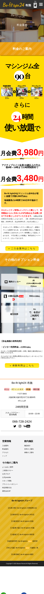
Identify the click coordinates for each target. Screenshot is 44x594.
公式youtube (6, 477)
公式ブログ (6, 474)
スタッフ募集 (7, 481)
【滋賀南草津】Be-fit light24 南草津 (22, 541)
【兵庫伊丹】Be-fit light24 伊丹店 (22, 514)
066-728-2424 (22, 421)
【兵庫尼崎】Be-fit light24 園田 (22, 554)
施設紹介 (27, 445)
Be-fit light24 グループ (22, 501)
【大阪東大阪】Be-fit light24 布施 (22, 528)
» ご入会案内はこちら (22, 248)
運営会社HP (6, 491)
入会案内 (5, 445)
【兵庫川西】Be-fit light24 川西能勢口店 (22, 508)
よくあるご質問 (7, 467)
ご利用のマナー (7, 470)
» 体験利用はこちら (22, 365)
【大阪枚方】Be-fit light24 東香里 (22, 534)
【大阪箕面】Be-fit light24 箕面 (22, 521)
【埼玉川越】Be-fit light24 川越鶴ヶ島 (22, 548)
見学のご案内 (29, 449)
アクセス (5, 452)
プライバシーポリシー (10, 484)
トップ (4, 456)
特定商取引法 (7, 487)
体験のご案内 (29, 452)
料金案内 (5, 449)
